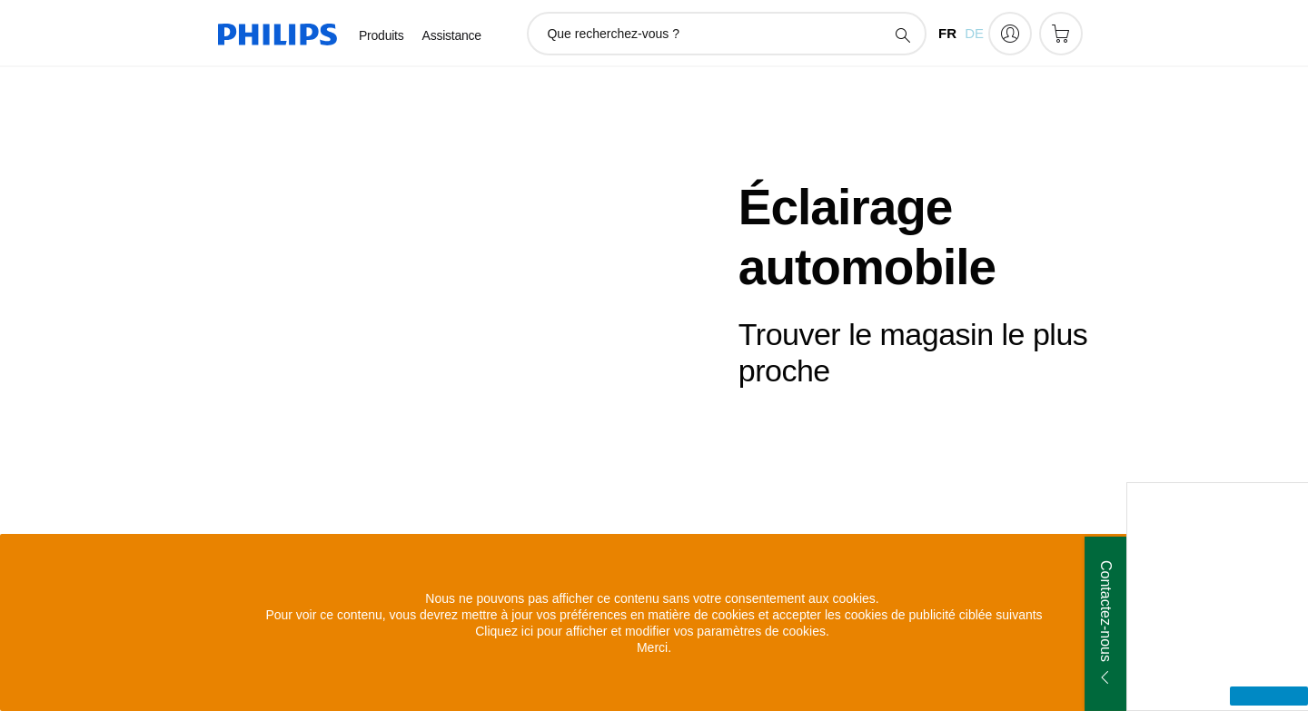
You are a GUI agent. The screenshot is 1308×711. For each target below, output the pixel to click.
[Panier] (1061, 33)
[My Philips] (1010, 33)
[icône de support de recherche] (902, 34)
